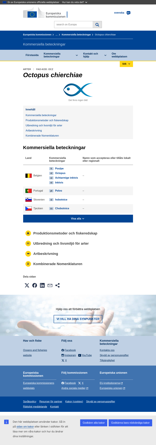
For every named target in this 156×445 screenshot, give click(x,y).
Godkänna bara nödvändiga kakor (130, 422)
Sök (97, 24)
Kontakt (54, 406)
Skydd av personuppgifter (114, 355)
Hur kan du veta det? (74, 2)
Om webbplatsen (119, 55)
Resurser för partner (50, 401)
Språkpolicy (29, 401)
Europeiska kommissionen (37, 34)
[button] (27, 285)
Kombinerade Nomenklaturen (42, 135)
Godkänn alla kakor (94, 422)
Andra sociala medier (73, 388)
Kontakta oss (107, 350)
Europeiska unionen (111, 388)
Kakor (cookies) (74, 401)
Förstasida (32, 55)
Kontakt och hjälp (90, 55)
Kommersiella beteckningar (76, 34)
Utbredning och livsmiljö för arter (44, 125)
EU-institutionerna (110, 383)
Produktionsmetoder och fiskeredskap (47, 120)
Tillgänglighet (107, 360)
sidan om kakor (25, 426)
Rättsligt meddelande (35, 406)
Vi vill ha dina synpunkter (78, 319)
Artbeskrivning (34, 130)
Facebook (68, 383)
